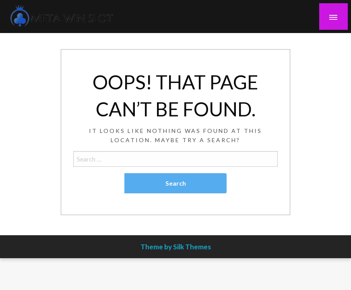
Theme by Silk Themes (175, 246)
